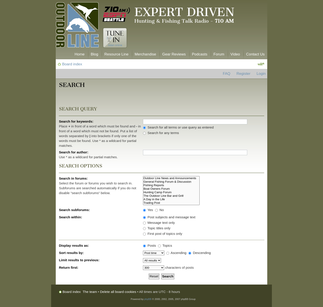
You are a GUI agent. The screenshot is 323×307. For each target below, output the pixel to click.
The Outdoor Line (77, 26)
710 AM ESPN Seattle (116, 14)
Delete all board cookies (118, 292)
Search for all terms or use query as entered (178, 127)
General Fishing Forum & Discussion (171, 182)
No (159, 210)
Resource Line (116, 54)
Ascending (176, 253)
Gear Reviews (174, 54)
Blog (94, 54)
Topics (165, 245)
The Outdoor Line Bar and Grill (171, 196)
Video (235, 54)
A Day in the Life (171, 199)
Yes (148, 210)
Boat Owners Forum (171, 189)
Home (79, 54)
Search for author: (73, 152)
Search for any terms (161, 133)
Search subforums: (74, 210)
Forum (218, 54)
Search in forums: (73, 178)
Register (243, 74)
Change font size (261, 64)
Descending (199, 253)
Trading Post (171, 203)
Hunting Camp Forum (171, 192)
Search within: (70, 217)
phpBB (147, 299)
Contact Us (255, 54)
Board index (72, 64)
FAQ (226, 74)
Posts (149, 245)
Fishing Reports (171, 185)
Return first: (68, 267)
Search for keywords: (76, 121)
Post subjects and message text (169, 217)
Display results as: (74, 245)
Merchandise (145, 54)
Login (261, 74)
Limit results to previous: (79, 260)
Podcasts (199, 54)
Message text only (159, 222)
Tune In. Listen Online (114, 37)
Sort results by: (71, 253)
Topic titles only (156, 228)
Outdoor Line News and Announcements (171, 178)
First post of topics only (162, 233)
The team (90, 292)
